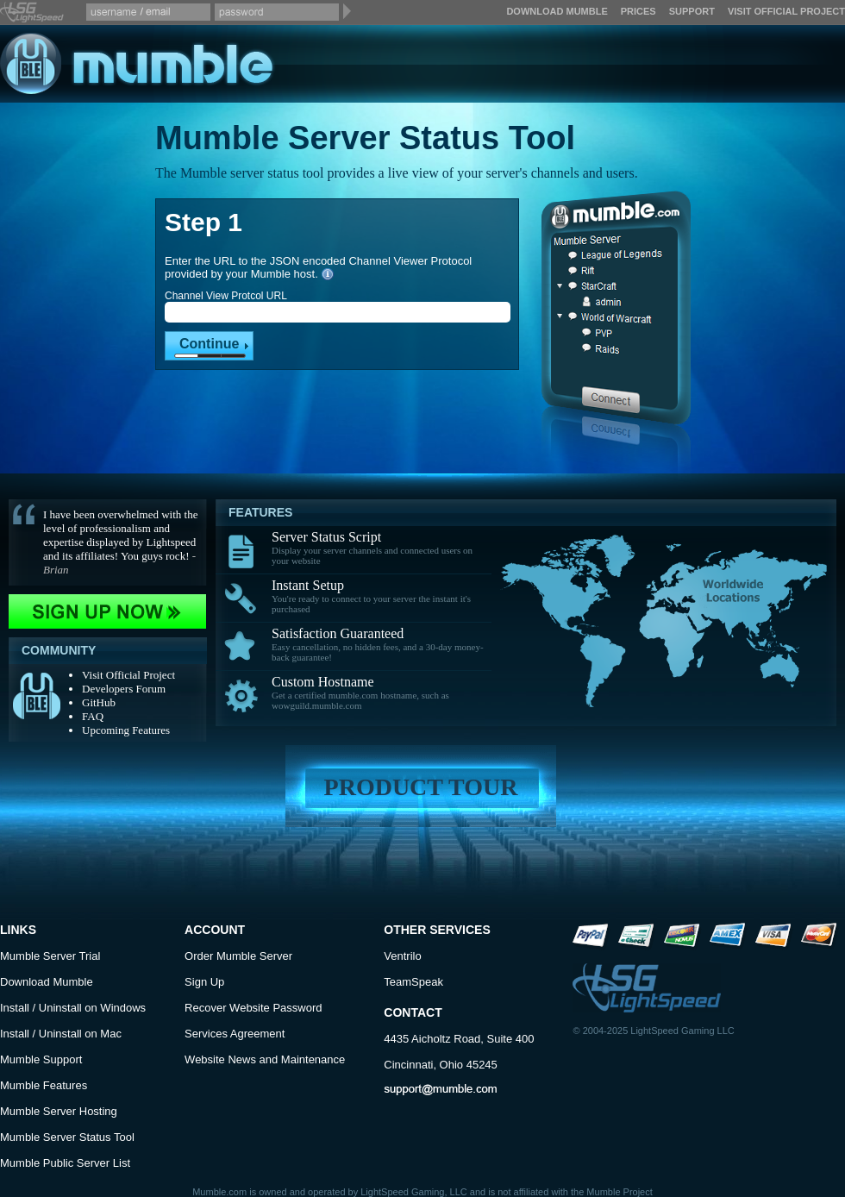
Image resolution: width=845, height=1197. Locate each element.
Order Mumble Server (238, 955)
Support (692, 11)
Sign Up (204, 981)
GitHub (99, 702)
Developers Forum (124, 688)
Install (14, 1007)
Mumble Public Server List (65, 1162)
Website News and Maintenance (265, 1059)
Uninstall (60, 1007)
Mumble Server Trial (50, 955)
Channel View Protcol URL (226, 296)
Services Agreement (235, 1033)
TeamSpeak (413, 981)
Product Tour (421, 787)
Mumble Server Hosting (58, 1111)
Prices (638, 11)
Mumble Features (43, 1085)
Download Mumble (556, 11)
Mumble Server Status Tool (67, 1137)
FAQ (92, 716)
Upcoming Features (126, 730)
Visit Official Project (786, 11)
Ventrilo (402, 955)
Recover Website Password (253, 1007)
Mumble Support (41, 1059)
